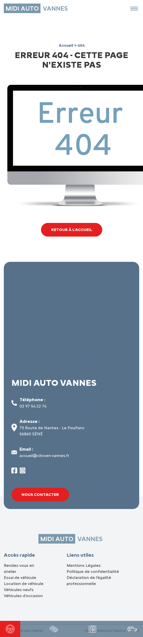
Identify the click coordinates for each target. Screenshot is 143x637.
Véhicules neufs (19, 589)
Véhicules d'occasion (23, 595)
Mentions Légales (84, 565)
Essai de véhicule (20, 577)
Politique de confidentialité (93, 571)
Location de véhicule (24, 583)
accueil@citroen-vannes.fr (44, 455)
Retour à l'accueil (71, 229)
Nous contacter (40, 494)
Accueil (66, 45)
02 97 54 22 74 (32, 406)
